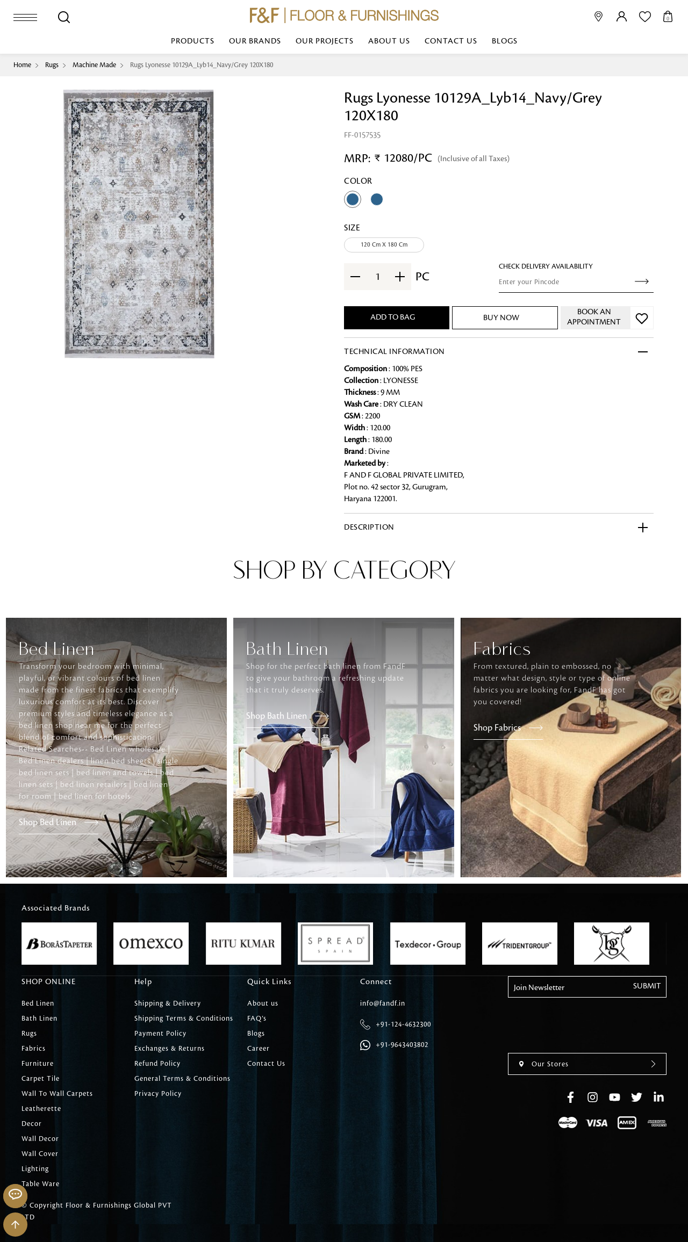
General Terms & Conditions (182, 1078)
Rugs (52, 65)
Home (22, 65)
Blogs (505, 41)
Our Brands (255, 41)
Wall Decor (40, 1139)
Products (192, 41)
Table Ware (41, 1184)
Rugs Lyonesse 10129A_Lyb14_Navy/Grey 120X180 (201, 65)
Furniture (38, 1063)
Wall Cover (40, 1154)
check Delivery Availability (546, 266)
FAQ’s (257, 1018)
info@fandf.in (382, 1003)
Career (258, 1048)
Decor (32, 1124)
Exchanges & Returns (169, 1048)
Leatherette (41, 1109)
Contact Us (451, 41)
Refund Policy (157, 1063)
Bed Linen (38, 1003)
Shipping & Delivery (167, 1003)
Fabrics (34, 1048)
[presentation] (643, 582)
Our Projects (325, 41)
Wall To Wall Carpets (57, 1093)
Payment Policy (160, 1033)
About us (389, 41)
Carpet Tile (41, 1078)
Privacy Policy (158, 1093)
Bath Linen (40, 1018)
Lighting (35, 1169)
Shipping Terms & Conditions (183, 1018)
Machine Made (94, 65)
